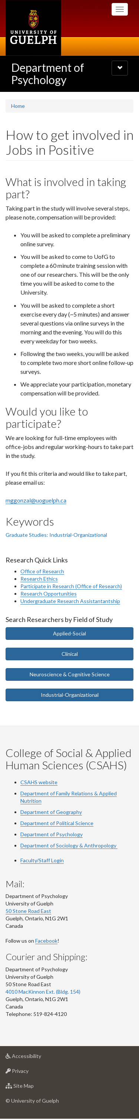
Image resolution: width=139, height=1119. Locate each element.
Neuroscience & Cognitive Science (70, 674)
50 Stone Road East (28, 911)
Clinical (70, 654)
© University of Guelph (32, 1100)
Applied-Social (69, 633)
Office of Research (42, 571)
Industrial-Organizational (70, 695)
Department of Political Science (56, 823)
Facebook (46, 940)
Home (18, 106)
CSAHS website (38, 782)
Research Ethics (39, 578)
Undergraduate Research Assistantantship (70, 601)
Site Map (31, 1087)
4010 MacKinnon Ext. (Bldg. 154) (43, 991)
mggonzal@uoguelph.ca (36, 500)
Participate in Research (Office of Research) (71, 586)
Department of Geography (51, 812)
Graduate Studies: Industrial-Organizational (56, 535)
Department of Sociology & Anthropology (69, 845)
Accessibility (35, 1058)
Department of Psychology (47, 73)
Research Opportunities (48, 593)
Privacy (29, 1072)
